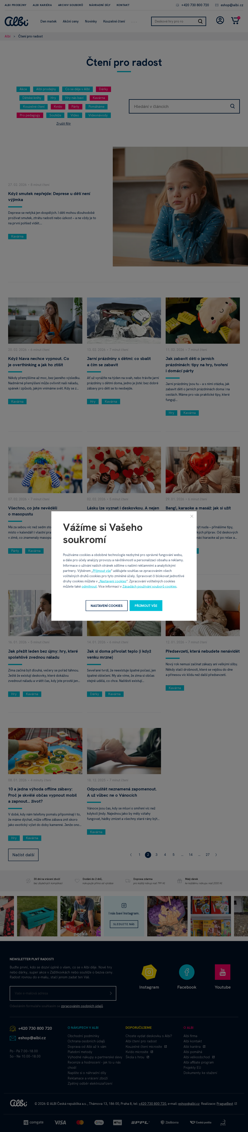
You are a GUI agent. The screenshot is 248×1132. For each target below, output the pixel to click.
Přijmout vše (102, 570)
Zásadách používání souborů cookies (149, 586)
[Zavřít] (192, 516)
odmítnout (89, 586)
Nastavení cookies (113, 581)
